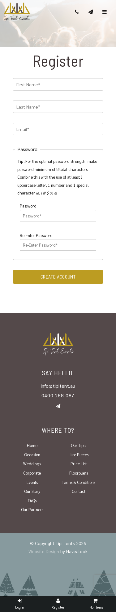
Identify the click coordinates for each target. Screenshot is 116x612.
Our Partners (32, 509)
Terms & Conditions (78, 482)
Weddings (32, 463)
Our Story (32, 491)
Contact (78, 491)
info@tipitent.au (58, 385)
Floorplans (78, 473)
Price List (79, 463)
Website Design (43, 551)
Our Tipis (78, 445)
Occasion (32, 454)
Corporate (32, 473)
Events (32, 482)
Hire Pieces (78, 454)
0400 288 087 (58, 395)
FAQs (32, 500)
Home (32, 445)
